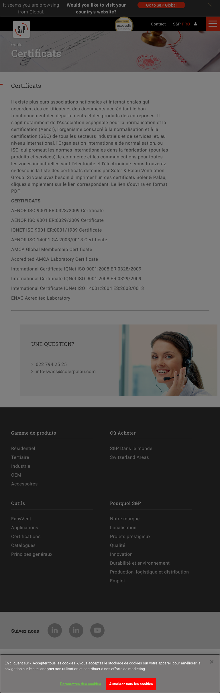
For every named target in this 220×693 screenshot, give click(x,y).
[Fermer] (211, 665)
